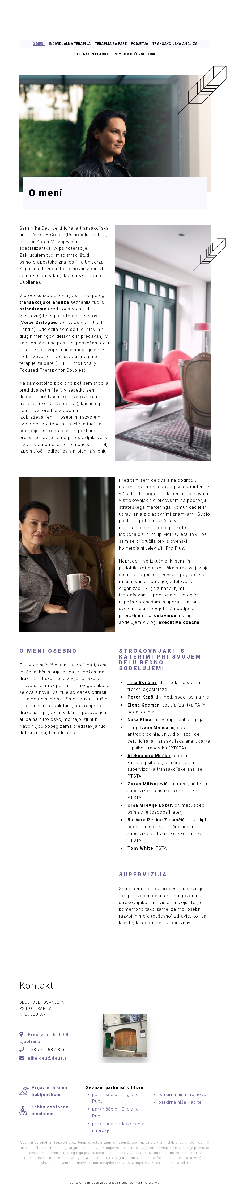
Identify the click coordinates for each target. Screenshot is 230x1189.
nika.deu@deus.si (48, 1058)
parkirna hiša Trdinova (182, 1094)
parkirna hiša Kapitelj (181, 1102)
